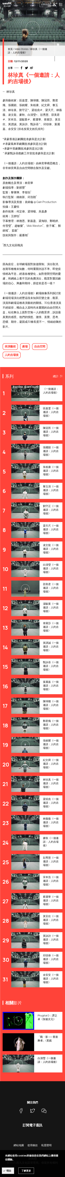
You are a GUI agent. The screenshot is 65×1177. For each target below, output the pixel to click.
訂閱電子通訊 (32, 1125)
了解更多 (26, 1170)
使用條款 (32, 1145)
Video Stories (21, 49)
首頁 (10, 49)
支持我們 (45, 4)
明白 (8, 1170)
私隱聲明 (46, 1145)
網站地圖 (19, 1145)
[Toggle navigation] (60, 4)
